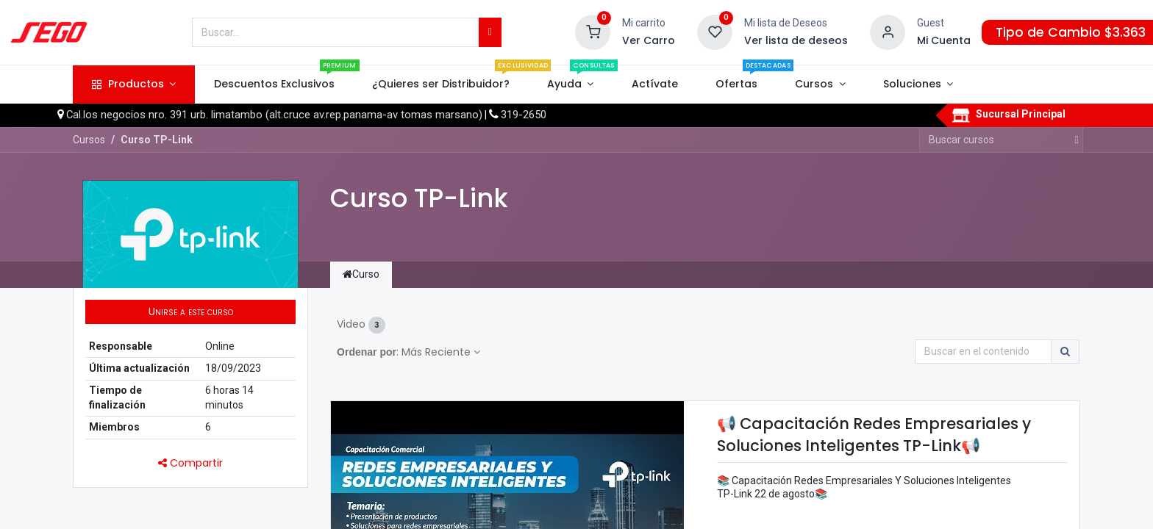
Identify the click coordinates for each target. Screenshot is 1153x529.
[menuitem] (274, 84)
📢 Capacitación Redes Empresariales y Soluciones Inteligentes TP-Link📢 (874, 434)
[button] (190, 312)
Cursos (89, 139)
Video (361, 325)
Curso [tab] (361, 274)
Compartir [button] (190, 463)
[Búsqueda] (490, 32)
